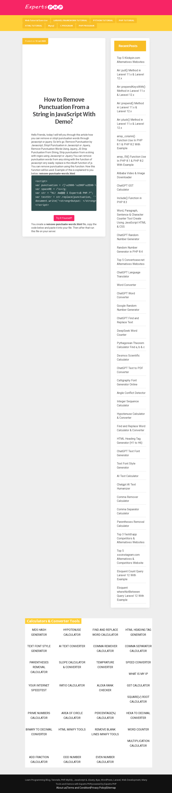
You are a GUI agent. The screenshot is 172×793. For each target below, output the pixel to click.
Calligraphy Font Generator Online (127, 382)
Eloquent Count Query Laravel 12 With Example (130, 575)
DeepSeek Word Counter (127, 332)
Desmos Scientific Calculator (128, 357)
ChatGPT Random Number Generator (128, 237)
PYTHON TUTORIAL (103, 20)
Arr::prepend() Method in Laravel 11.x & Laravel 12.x (130, 107)
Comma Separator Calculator (128, 511)
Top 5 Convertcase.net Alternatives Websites (130, 262)
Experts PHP (110, 784)
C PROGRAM (66, 25)
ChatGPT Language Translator (128, 274)
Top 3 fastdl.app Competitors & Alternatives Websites (130, 538)
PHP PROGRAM (86, 25)
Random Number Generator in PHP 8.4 (130, 249)
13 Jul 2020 (40, 41)
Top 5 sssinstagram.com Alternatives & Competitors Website (130, 557)
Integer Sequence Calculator (128, 403)
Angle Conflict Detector (131, 393)
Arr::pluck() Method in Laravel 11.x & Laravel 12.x (130, 123)
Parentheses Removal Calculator (130, 524)
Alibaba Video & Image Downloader (131, 175)
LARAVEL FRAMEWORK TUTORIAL (70, 20)
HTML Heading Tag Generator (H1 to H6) (129, 440)
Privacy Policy (98, 787)
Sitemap (111, 787)
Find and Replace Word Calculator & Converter (131, 428)
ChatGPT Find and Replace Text (128, 320)
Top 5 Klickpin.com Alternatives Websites (130, 60)
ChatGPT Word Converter (126, 295)
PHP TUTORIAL (126, 20)
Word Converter (126, 285)
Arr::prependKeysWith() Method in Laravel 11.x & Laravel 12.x (131, 91)
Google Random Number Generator (128, 307)
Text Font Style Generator (126, 465)
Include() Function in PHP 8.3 (129, 200)
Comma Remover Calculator (127, 499)
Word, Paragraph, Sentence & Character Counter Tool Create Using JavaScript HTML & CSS (131, 218)
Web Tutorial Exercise (36, 20)
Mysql (51, 25)
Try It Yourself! (64, 218)
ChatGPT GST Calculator (125, 187)
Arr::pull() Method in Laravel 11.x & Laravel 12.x (130, 74)
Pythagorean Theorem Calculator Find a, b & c (131, 345)
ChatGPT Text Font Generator (128, 453)
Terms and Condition (78, 787)
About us (61, 787)
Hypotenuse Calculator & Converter (131, 416)
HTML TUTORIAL (33, 25)
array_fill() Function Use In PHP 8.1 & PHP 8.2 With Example (131, 160)
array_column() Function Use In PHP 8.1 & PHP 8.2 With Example (130, 142)
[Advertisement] (64, 71)
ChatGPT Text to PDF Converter (130, 370)
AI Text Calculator (127, 476)
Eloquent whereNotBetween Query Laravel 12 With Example (130, 594)
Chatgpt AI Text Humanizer (126, 486)
